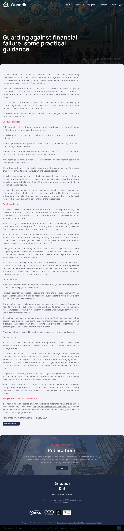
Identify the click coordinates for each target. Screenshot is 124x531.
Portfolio (80, 4)
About (68, 4)
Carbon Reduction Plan (76, 523)
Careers (103, 4)
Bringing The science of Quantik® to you (51, 406)
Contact (112, 4)
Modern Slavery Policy (94, 523)
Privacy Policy (62, 523)
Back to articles (10, 424)
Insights (92, 4)
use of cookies (78, 528)
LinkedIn (61, 468)
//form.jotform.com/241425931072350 (30, 417)
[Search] (120, 5)
